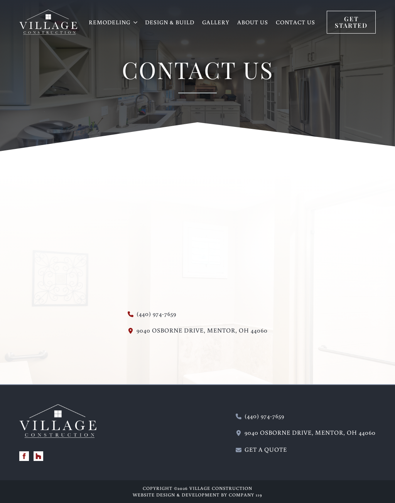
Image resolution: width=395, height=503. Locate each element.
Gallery (216, 22)
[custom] (38, 456)
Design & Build (169, 22)
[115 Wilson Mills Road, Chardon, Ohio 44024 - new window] (198, 330)
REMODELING (109, 22)
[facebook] (24, 456)
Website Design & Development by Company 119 (197, 495)
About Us (252, 22)
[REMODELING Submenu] (135, 22)
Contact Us (295, 22)
